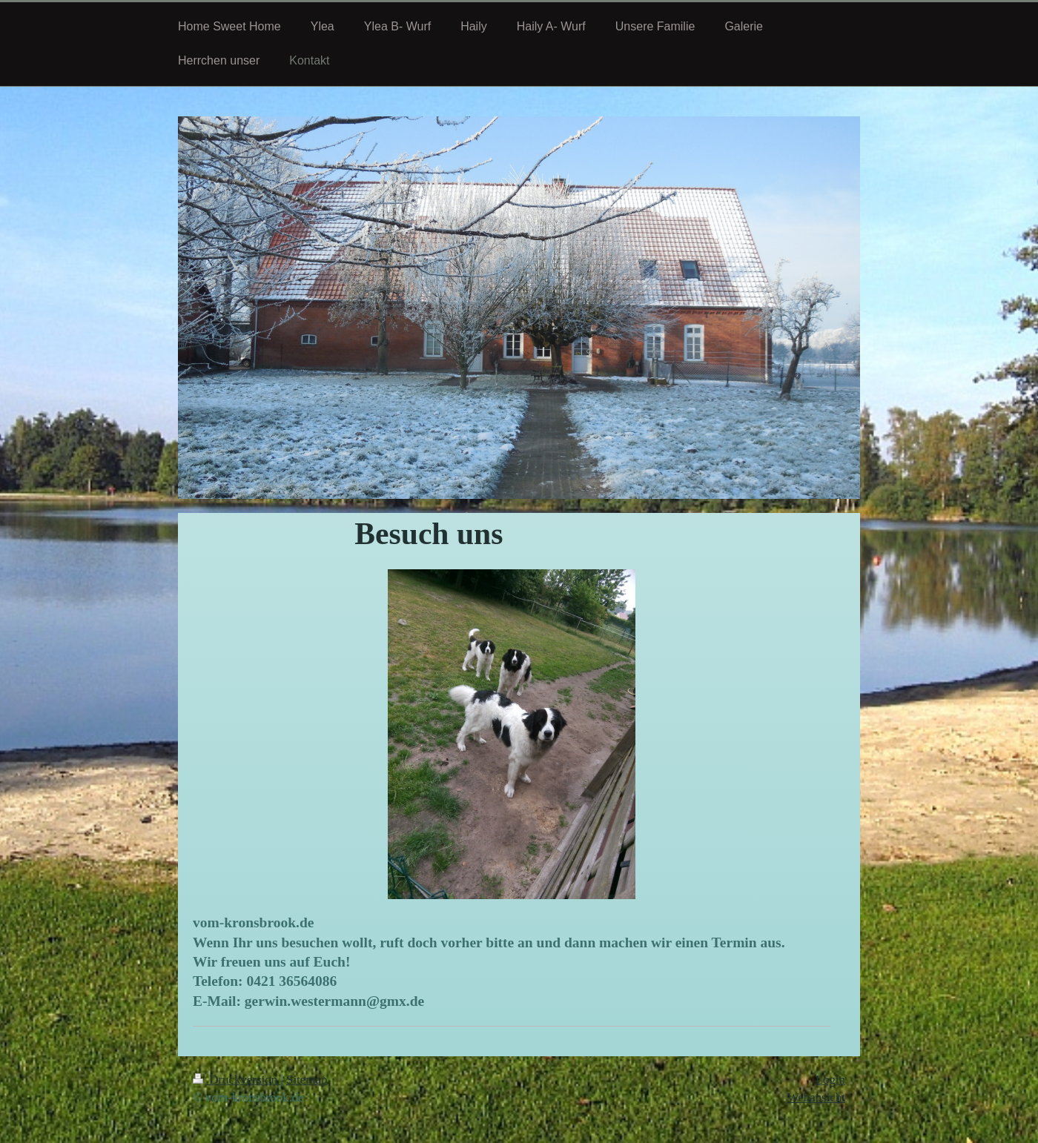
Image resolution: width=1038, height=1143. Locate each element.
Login (830, 1080)
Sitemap (306, 1080)
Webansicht (816, 1097)
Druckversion (236, 1080)
